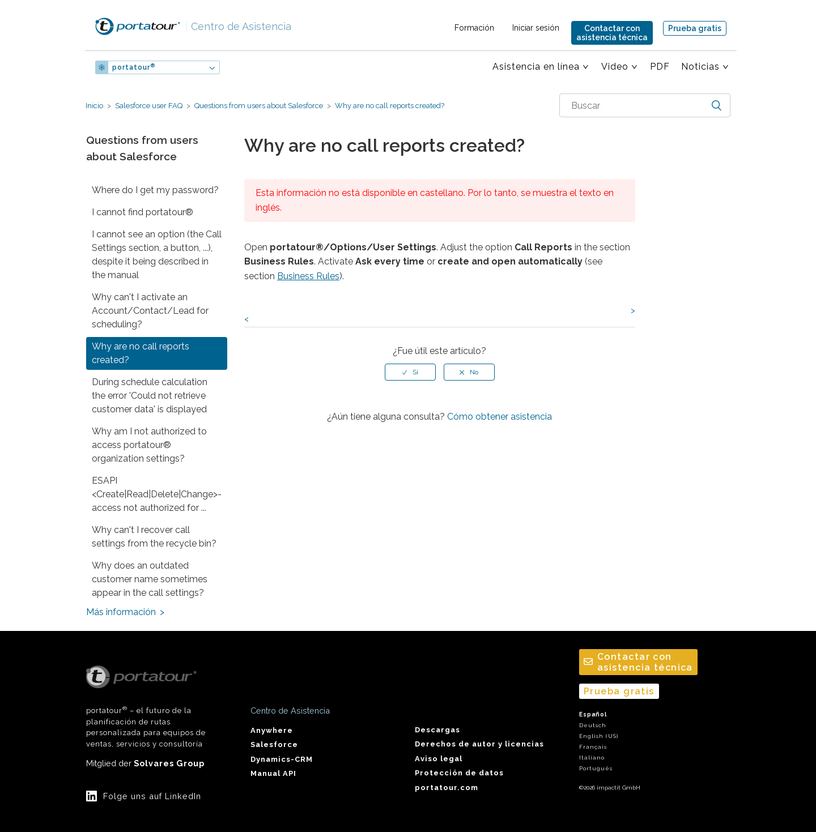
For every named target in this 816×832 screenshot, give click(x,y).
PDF (660, 66)
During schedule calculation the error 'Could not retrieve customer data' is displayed (149, 396)
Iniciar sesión (535, 27)
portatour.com (446, 787)
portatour (133, 67)
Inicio (94, 105)
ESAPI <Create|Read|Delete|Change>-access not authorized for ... (157, 494)
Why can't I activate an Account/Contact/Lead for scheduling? (150, 311)
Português (596, 768)
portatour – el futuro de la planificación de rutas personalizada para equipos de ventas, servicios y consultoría (146, 706)
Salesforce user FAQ (148, 105)
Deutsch (592, 725)
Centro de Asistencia (238, 26)
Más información (121, 612)
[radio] (410, 372)
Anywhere (271, 730)
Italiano (592, 757)
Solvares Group (169, 763)
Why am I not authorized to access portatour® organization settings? (149, 445)
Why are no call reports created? (388, 105)
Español (593, 714)
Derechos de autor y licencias (479, 744)
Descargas (437, 730)
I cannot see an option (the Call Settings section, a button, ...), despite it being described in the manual (157, 254)
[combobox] (645, 105)
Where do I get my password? (155, 190)
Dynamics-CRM (281, 759)
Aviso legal (438, 758)
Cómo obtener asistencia (499, 416)
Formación (474, 27)
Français (593, 747)
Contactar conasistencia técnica (612, 33)
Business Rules (308, 276)
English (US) (598, 736)
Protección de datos (459, 773)
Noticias (700, 66)
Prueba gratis (694, 28)
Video (614, 66)
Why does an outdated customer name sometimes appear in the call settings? (149, 579)
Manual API (273, 773)
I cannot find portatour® (142, 212)
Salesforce (274, 744)
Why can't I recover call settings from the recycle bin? (154, 536)
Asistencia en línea (536, 66)
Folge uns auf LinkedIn (152, 796)
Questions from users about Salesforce (258, 105)
